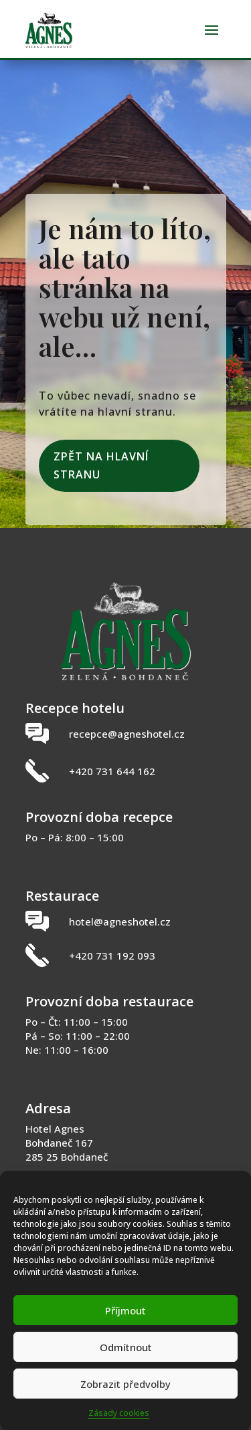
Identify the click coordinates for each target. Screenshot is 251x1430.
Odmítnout (126, 1347)
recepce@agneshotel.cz (127, 733)
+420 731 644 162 (112, 771)
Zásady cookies (118, 1413)
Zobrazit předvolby (125, 1384)
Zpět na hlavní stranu (101, 465)
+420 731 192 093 (112, 955)
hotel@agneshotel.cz (120, 921)
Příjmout (125, 1310)
